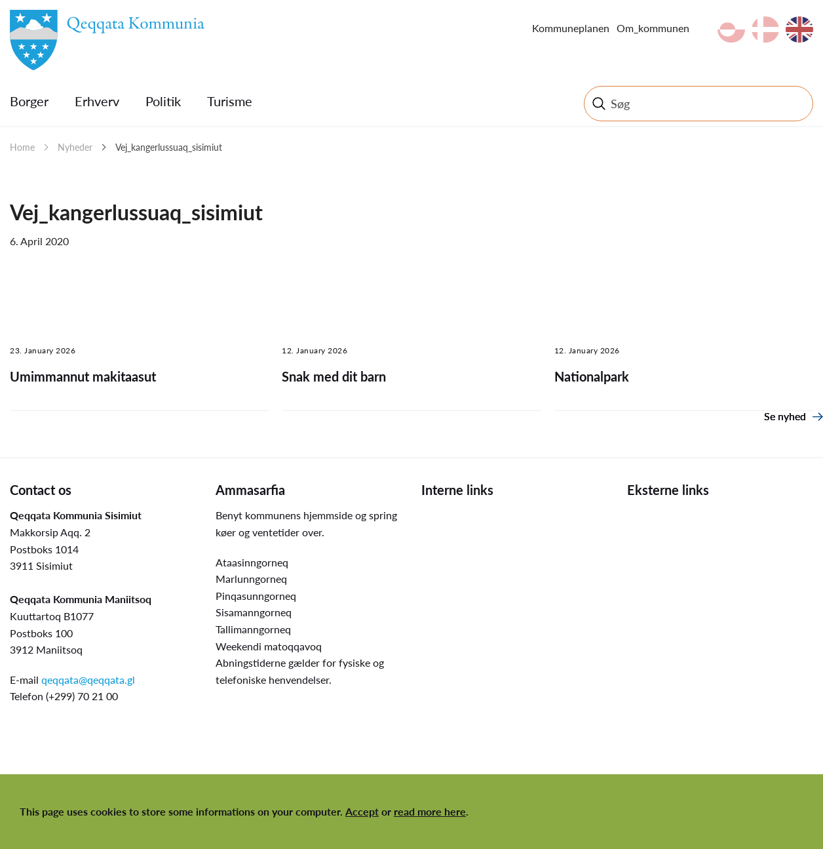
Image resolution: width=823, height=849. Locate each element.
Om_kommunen (653, 28)
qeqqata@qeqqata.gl (88, 679)
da (765, 29)
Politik (163, 101)
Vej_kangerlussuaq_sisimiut (168, 147)
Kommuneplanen (570, 28)
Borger (29, 101)
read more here (430, 811)
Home (22, 147)
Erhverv (97, 101)
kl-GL (731, 29)
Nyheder (75, 147)
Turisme (229, 101)
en (799, 29)
